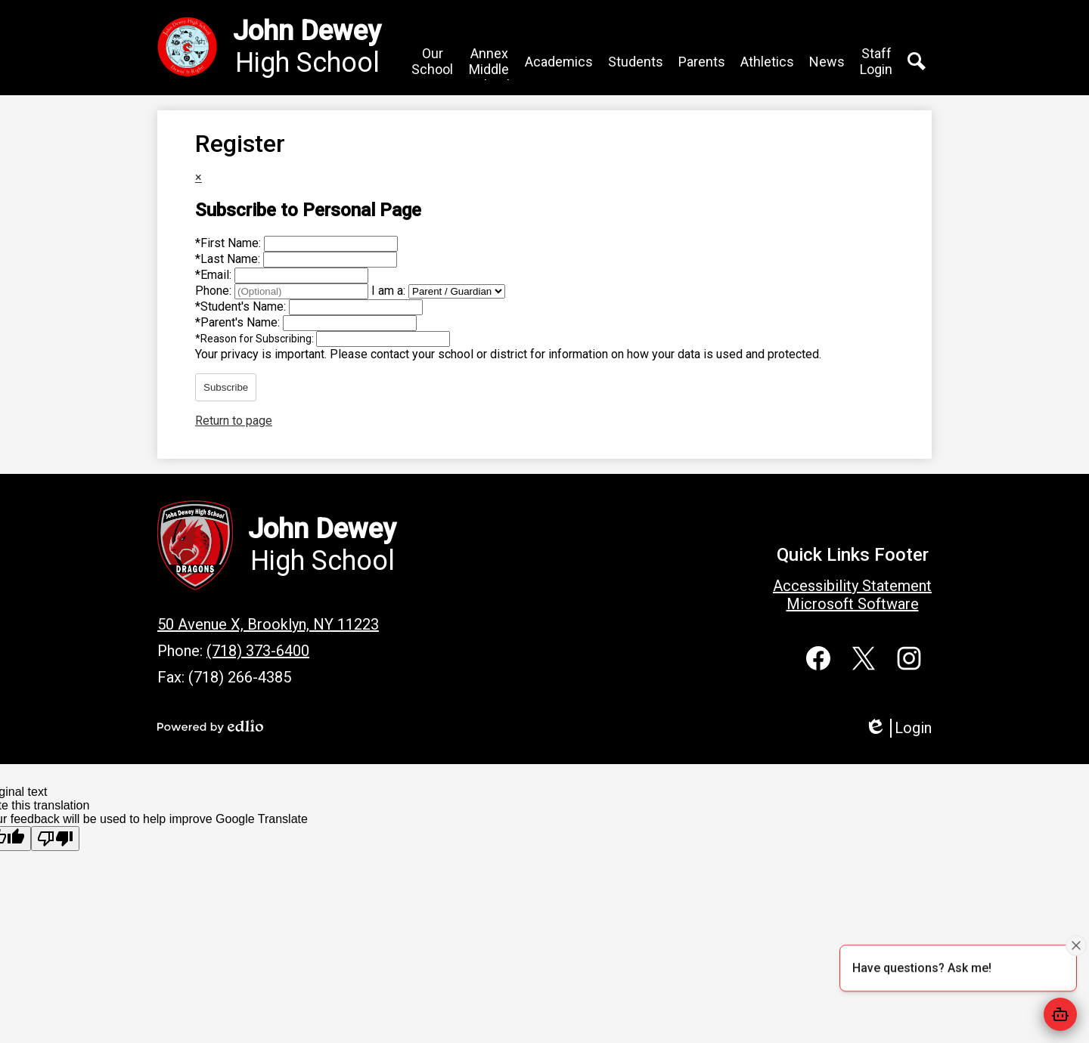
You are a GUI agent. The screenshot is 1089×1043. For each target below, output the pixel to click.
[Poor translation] (55, 838)
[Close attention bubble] (1076, 944)
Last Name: (229, 259)
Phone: (214, 290)
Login (898, 728)
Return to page (233, 420)
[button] (432, 61)
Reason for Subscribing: (255, 339)
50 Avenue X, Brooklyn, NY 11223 (268, 624)
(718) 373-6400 (257, 651)
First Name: (229, 243)
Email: (214, 275)
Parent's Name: (239, 322)
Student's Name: (242, 306)
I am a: (388, 290)
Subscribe (225, 387)
